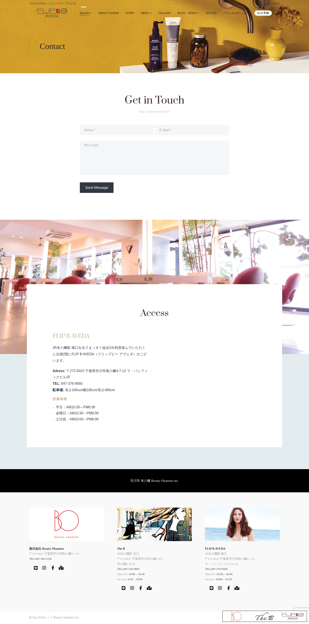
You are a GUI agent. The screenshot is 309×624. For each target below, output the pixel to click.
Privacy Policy (38, 617)
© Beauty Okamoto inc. (65, 617)
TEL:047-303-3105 (40, 558)
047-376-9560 (272, 3)
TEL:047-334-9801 (128, 569)
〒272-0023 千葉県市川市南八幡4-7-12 (54, 553)
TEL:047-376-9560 (216, 569)
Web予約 (263, 13)
